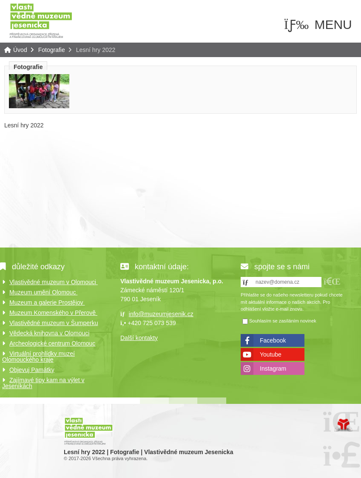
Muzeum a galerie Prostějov (47, 302)
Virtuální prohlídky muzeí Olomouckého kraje (38, 356)
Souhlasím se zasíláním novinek (282, 320)
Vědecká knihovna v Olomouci (49, 333)
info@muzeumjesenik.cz (161, 314)
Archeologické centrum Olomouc (52, 343)
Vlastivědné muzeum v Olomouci (53, 282)
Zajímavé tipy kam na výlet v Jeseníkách (43, 383)
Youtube (270, 354)
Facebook (273, 340)
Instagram (273, 368)
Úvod (41, 20)
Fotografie (51, 50)
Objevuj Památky (31, 369)
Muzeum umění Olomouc (43, 292)
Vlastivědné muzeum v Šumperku (53, 323)
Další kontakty (139, 337)
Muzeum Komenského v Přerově (53, 312)
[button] (332, 281)
